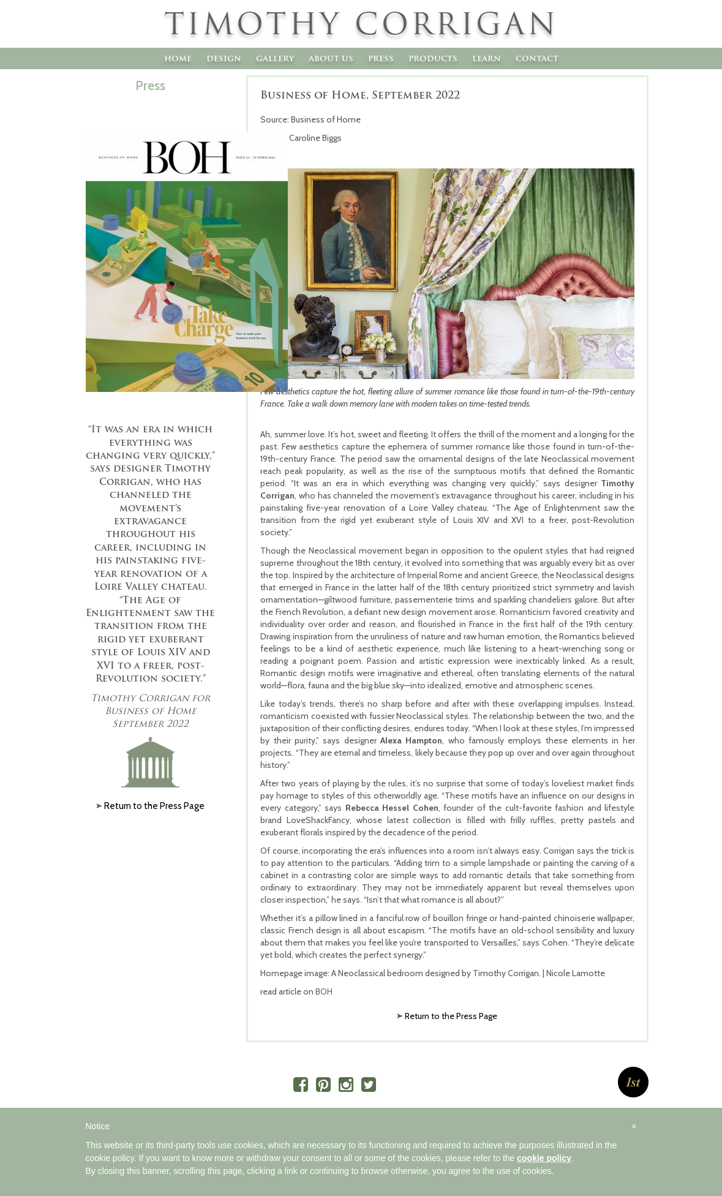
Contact (537, 58)
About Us (331, 58)
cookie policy (544, 1158)
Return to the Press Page (451, 1015)
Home (178, 58)
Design (223, 58)
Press (381, 58)
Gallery (275, 58)
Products (432, 58)
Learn (486, 58)
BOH (324, 991)
